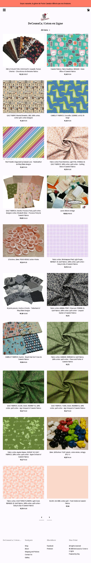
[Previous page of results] (41, 517)
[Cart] (88, 10)
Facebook (50, 546)
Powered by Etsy (74, 554)
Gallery (27, 557)
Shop (26, 546)
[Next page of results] (49, 517)
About (27, 549)
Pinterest (50, 549)
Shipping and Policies (32, 552)
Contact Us (28, 554)
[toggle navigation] (4, 10)
